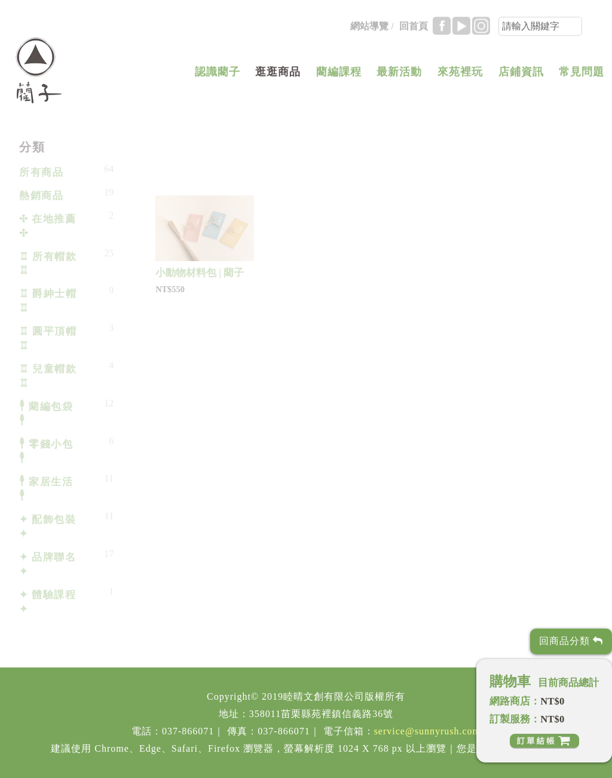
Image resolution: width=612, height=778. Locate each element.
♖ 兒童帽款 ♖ (47, 376)
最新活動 (399, 74)
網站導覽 (369, 28)
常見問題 (581, 74)
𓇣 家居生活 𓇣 (46, 489)
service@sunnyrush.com (427, 731)
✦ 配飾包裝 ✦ (47, 527)
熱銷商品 (41, 195)
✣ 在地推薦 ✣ (47, 226)
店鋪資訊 (521, 74)
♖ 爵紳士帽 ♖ (47, 301)
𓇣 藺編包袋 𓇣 (46, 414)
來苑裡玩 (460, 74)
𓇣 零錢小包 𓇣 (46, 451)
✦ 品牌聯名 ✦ (47, 564)
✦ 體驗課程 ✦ (47, 602)
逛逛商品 (278, 74)
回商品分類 (571, 641)
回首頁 (413, 28)
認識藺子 (217, 74)
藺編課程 (339, 74)
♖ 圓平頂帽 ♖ (47, 338)
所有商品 (41, 172)
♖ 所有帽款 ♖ (47, 264)
